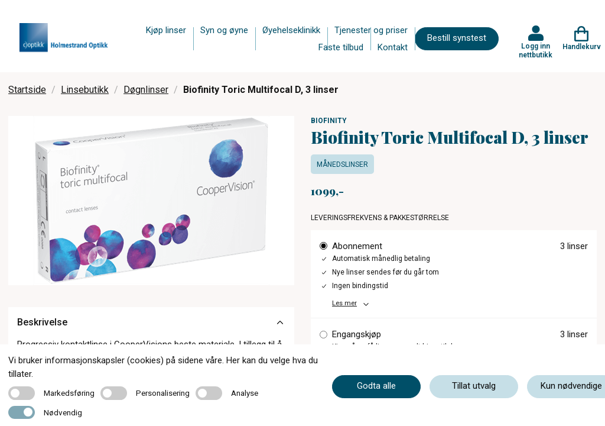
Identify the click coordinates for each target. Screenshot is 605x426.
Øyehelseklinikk (291, 30)
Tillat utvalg (474, 385)
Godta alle (376, 385)
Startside (27, 89)
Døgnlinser (145, 89)
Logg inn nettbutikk (535, 50)
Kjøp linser (166, 30)
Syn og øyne (224, 30)
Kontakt (393, 47)
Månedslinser (342, 164)
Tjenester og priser (371, 30)
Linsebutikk (85, 89)
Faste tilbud (340, 47)
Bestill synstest (456, 38)
